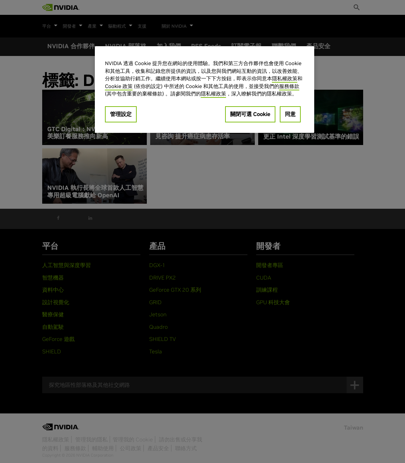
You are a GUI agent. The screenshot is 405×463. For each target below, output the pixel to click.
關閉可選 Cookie (250, 114)
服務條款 (289, 86)
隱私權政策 (284, 78)
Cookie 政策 (119, 86)
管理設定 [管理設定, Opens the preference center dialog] (121, 114)
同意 (290, 114)
